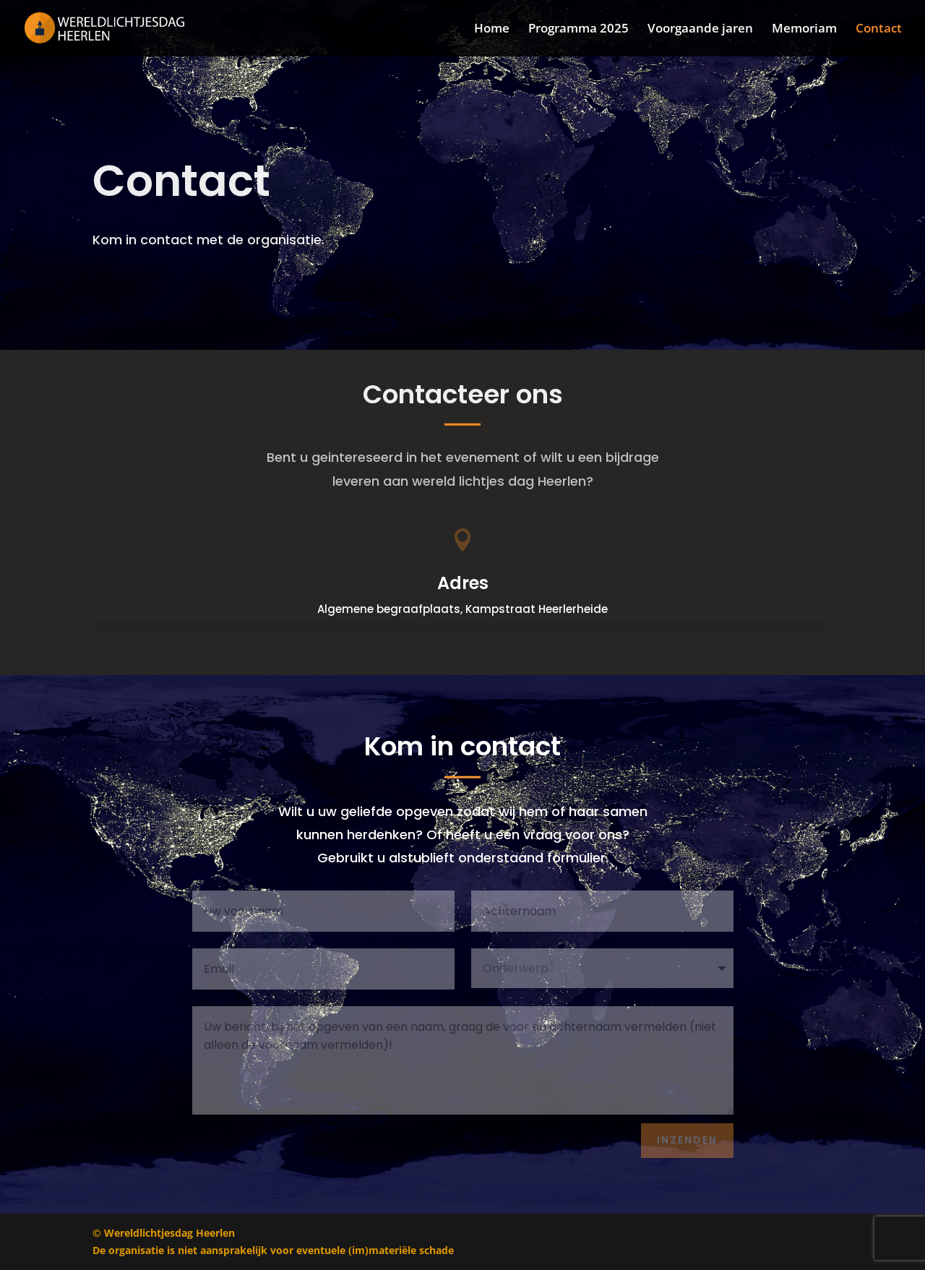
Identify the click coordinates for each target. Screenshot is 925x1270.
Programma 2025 (578, 29)
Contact (879, 29)
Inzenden (687, 1140)
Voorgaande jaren (700, 29)
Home (491, 29)
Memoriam (804, 29)
